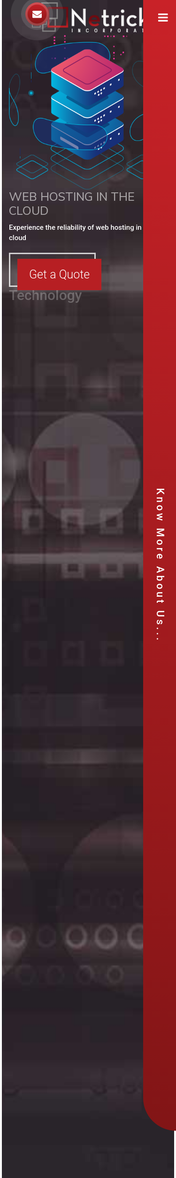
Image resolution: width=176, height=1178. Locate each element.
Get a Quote (59, 274)
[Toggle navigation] (163, 17)
